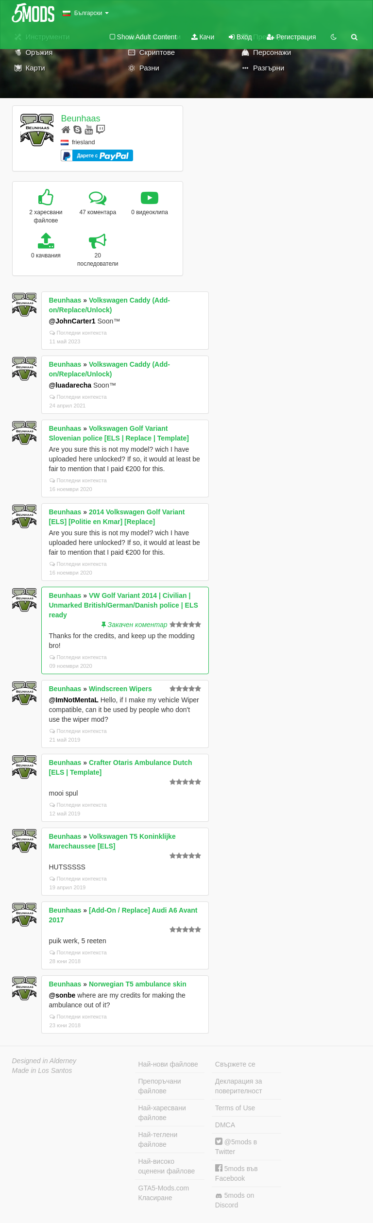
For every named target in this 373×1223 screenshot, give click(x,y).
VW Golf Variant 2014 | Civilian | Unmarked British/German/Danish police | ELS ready (123, 605)
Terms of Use (235, 1108)
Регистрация (291, 37)
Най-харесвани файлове (162, 1112)
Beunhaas (80, 118)
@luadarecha (70, 385)
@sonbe (62, 995)
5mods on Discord (234, 1200)
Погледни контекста (78, 333)
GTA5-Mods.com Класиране (163, 1193)
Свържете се (235, 1064)
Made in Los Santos (42, 1070)
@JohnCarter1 (72, 321)
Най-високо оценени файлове (166, 1166)
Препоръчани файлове (159, 1086)
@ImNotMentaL (74, 700)
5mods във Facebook (236, 1173)
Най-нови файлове (168, 1064)
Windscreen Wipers (120, 689)
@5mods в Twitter (236, 1146)
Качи (203, 37)
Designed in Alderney (44, 1061)
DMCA (225, 1125)
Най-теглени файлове (158, 1139)
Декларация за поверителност (238, 1086)
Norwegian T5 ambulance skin (137, 984)
